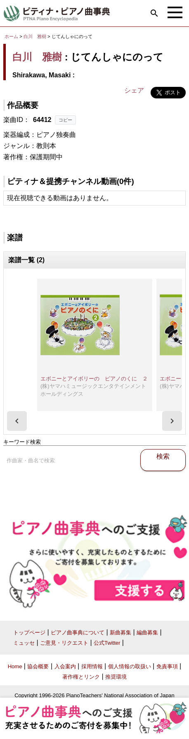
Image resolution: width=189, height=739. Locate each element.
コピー (65, 119)
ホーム (11, 36)
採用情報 (92, 666)
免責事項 (167, 666)
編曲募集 (147, 632)
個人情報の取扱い (129, 666)
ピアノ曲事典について (77, 632)
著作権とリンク (81, 677)
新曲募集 (120, 632)
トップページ (29, 632)
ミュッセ (24, 643)
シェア (134, 90)
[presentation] (17, 421)
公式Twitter (107, 643)
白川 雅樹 (35, 36)
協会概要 (38, 666)
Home (15, 666)
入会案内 (65, 666)
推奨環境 (116, 677)
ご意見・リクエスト (64, 643)
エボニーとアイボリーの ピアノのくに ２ (94, 378)
